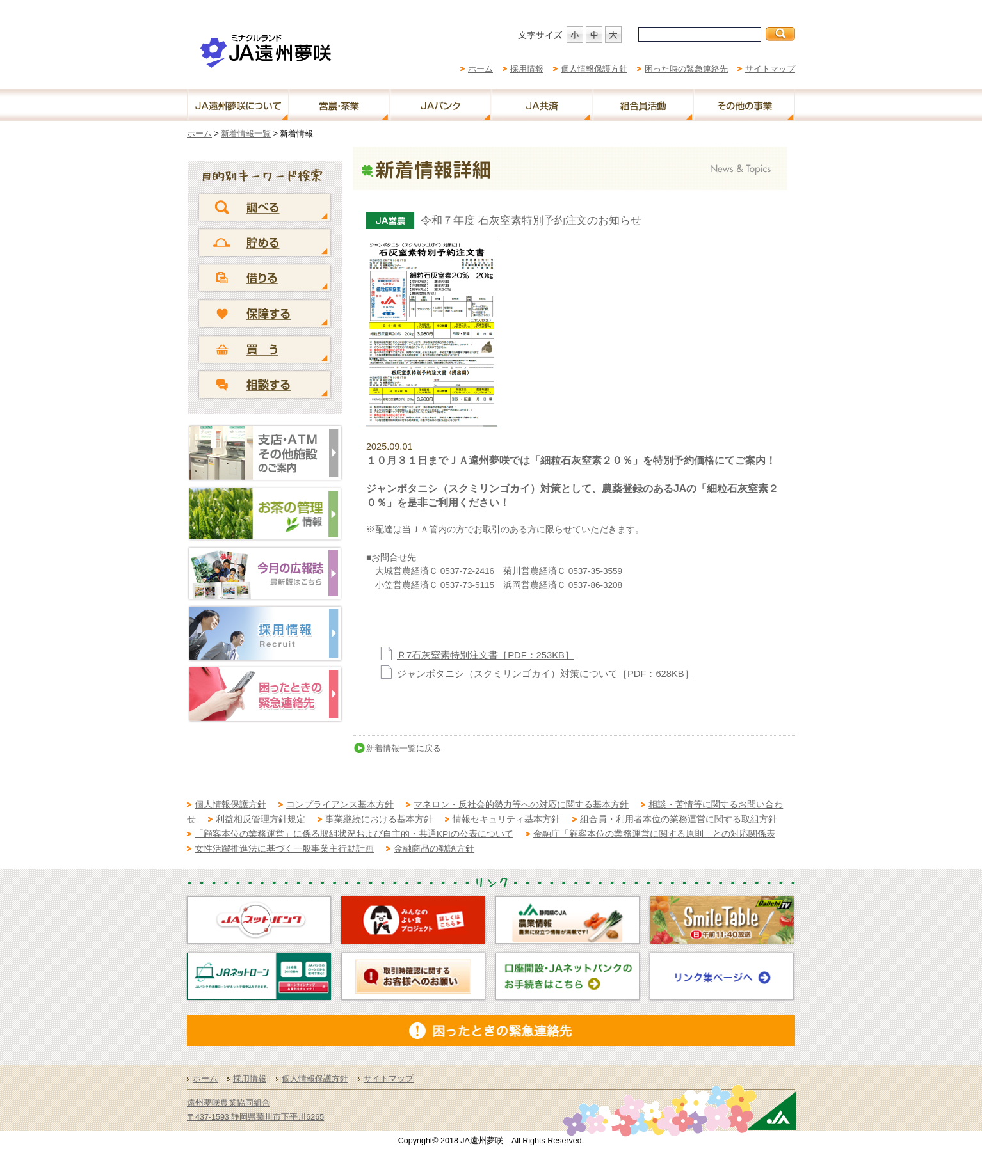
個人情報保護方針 (594, 69)
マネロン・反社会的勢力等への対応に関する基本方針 (521, 804)
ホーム (480, 69)
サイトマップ (770, 69)
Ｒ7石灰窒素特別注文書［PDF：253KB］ (485, 655)
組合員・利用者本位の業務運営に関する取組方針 (678, 819)
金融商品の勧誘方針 (434, 848)
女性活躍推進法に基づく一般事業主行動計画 (284, 848)
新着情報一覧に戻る (403, 748)
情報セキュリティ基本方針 (506, 819)
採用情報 (526, 69)
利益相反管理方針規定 (260, 819)
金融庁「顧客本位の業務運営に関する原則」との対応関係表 (654, 834)
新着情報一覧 (246, 133)
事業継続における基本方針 (379, 819)
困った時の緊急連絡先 (686, 69)
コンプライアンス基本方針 (340, 804)
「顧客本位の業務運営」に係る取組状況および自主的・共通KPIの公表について (354, 834)
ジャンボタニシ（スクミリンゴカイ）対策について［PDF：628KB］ (545, 674)
